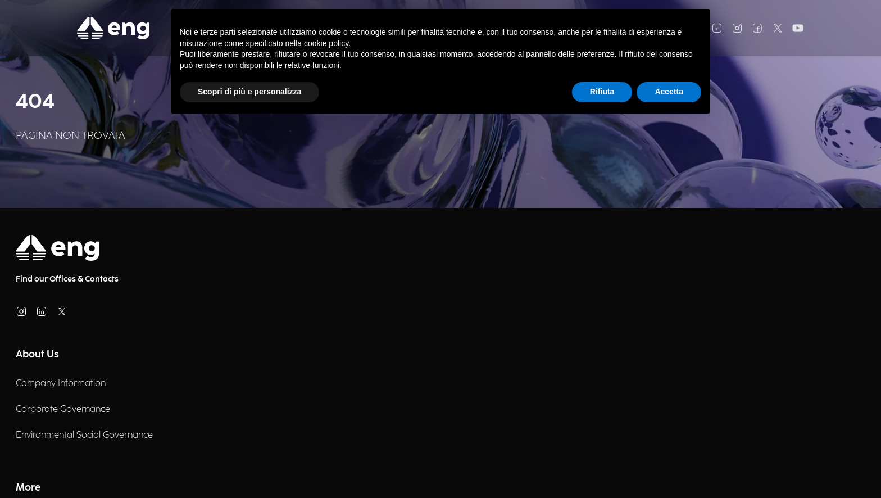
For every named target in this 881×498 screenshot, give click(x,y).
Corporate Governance (63, 409)
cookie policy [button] (326, 43)
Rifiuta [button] (602, 91)
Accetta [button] (669, 91)
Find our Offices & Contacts (67, 279)
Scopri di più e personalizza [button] (249, 91)
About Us (37, 354)
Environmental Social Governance (84, 435)
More (28, 488)
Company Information (61, 383)
